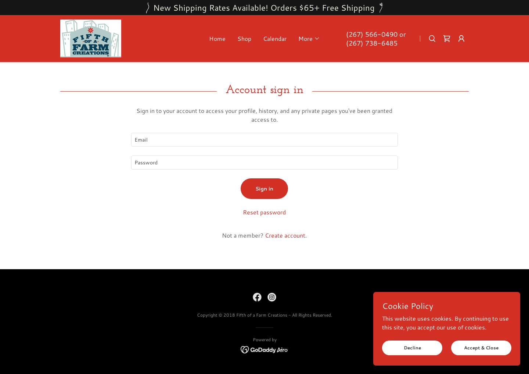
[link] (90, 37)
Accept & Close (481, 348)
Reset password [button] (264, 212)
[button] (309, 38)
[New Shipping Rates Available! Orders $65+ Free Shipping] (264, 7)
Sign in (264, 188)
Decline (412, 348)
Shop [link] (244, 38)
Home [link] (217, 38)
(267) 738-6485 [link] (371, 43)
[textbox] (264, 140)
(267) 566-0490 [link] (371, 34)
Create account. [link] (286, 235)
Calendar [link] (275, 38)
